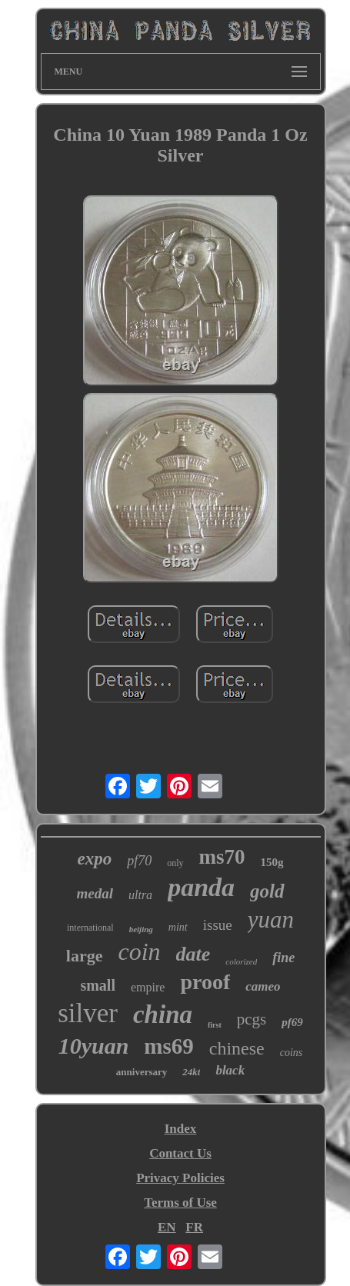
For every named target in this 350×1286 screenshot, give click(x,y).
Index (181, 1128)
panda (201, 887)
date (193, 954)
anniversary (141, 1072)
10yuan (93, 1045)
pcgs (252, 1019)
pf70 (139, 860)
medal (95, 893)
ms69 (168, 1046)
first (215, 1025)
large (84, 955)
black (230, 1070)
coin (139, 951)
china (162, 1014)
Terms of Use (180, 1202)
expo (94, 858)
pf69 (292, 1022)
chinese (237, 1048)
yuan (271, 919)
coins (291, 1052)
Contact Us (180, 1153)
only (175, 863)
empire (148, 987)
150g (272, 862)
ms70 (222, 856)
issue (217, 925)
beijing (141, 929)
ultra (140, 894)
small (97, 985)
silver (88, 1013)
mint (178, 927)
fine (283, 957)
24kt (191, 1072)
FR (194, 1227)
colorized (241, 961)
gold (267, 891)
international (90, 927)
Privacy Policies (180, 1178)
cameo (262, 986)
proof (205, 982)
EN (167, 1227)
